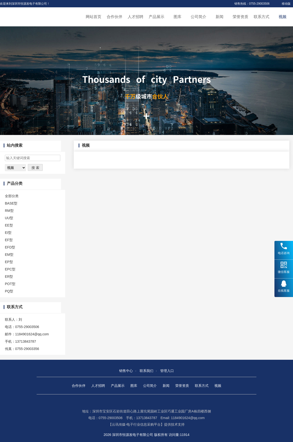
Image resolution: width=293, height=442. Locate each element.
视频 (282, 17)
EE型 (9, 225)
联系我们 (146, 371)
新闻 (219, 17)
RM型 (9, 211)
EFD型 (10, 247)
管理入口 (167, 371)
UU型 (9, 218)
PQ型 (9, 291)
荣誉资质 (240, 17)
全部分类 (12, 196)
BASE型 (11, 203)
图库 (177, 17)
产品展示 (156, 17)
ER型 (9, 276)
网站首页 (93, 17)
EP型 (9, 262)
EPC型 (10, 269)
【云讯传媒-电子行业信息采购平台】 (136, 424)
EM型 (9, 255)
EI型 (8, 233)
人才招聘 (135, 17)
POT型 (10, 284)
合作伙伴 (114, 17)
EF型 (9, 240)
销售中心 (126, 371)
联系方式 (261, 17)
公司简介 (198, 17)
